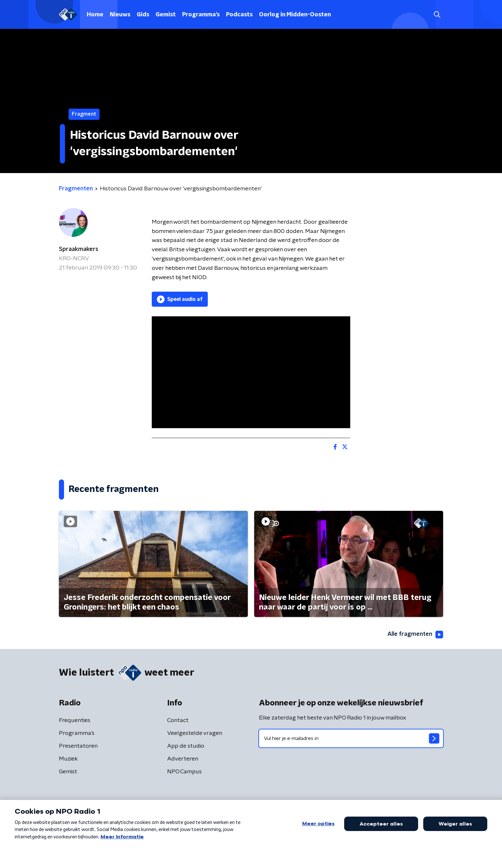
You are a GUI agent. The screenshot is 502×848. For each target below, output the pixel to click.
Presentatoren (78, 746)
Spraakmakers (78, 249)
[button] (437, 15)
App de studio (185, 746)
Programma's (201, 15)
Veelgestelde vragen (194, 733)
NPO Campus (184, 772)
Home (95, 15)
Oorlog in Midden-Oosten (295, 15)
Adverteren (182, 759)
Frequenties (74, 720)
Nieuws (120, 15)
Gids (143, 15)
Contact (178, 720)
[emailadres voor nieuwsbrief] (351, 738)
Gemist (166, 15)
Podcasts (239, 15)
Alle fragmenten (415, 634)
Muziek (68, 759)
